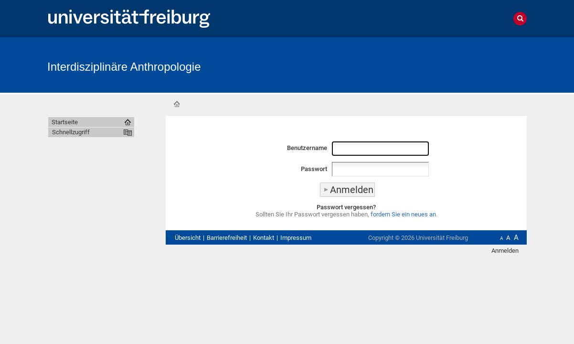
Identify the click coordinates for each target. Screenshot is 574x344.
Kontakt (263, 237)
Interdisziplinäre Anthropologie (124, 66)
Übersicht (188, 237)
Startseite (177, 104)
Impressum (295, 237)
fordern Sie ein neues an (403, 214)
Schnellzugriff (71, 132)
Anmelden (505, 250)
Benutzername (307, 147)
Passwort (314, 168)
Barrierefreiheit (227, 237)
